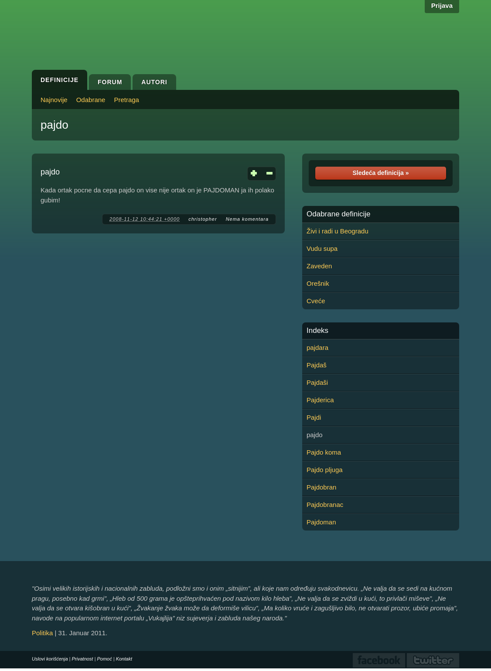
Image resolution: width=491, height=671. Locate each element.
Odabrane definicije (338, 214)
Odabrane (91, 99)
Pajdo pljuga (325, 469)
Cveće (316, 301)
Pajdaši (317, 382)
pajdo (54, 124)
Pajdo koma (324, 452)
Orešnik (318, 283)
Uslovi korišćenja (50, 658)
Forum (110, 82)
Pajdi (314, 417)
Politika (42, 633)
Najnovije (54, 99)
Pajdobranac (325, 504)
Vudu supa (322, 248)
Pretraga (126, 99)
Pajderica (320, 400)
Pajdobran (321, 487)
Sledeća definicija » (380, 172)
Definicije (59, 79)
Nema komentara (247, 219)
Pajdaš (317, 365)
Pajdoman (321, 522)
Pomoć (104, 658)
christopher (202, 219)
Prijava (442, 5)
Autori (154, 82)
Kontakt (124, 658)
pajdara (317, 347)
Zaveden (319, 266)
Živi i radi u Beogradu (337, 231)
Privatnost (82, 658)
